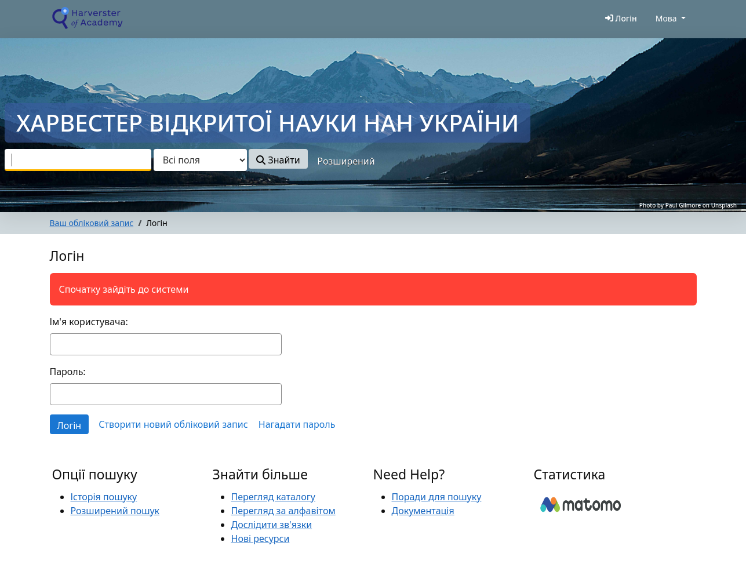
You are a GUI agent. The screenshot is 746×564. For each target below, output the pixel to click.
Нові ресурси (260, 538)
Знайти (278, 160)
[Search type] (200, 160)
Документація (423, 510)
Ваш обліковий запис (92, 222)
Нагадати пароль (297, 424)
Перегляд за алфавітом (283, 510)
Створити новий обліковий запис (173, 424)
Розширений (345, 161)
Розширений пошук (115, 510)
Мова (666, 18)
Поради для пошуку (437, 496)
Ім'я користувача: (89, 321)
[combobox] (78, 160)
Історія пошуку (104, 496)
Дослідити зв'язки (271, 524)
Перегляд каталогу (273, 496)
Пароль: (68, 371)
